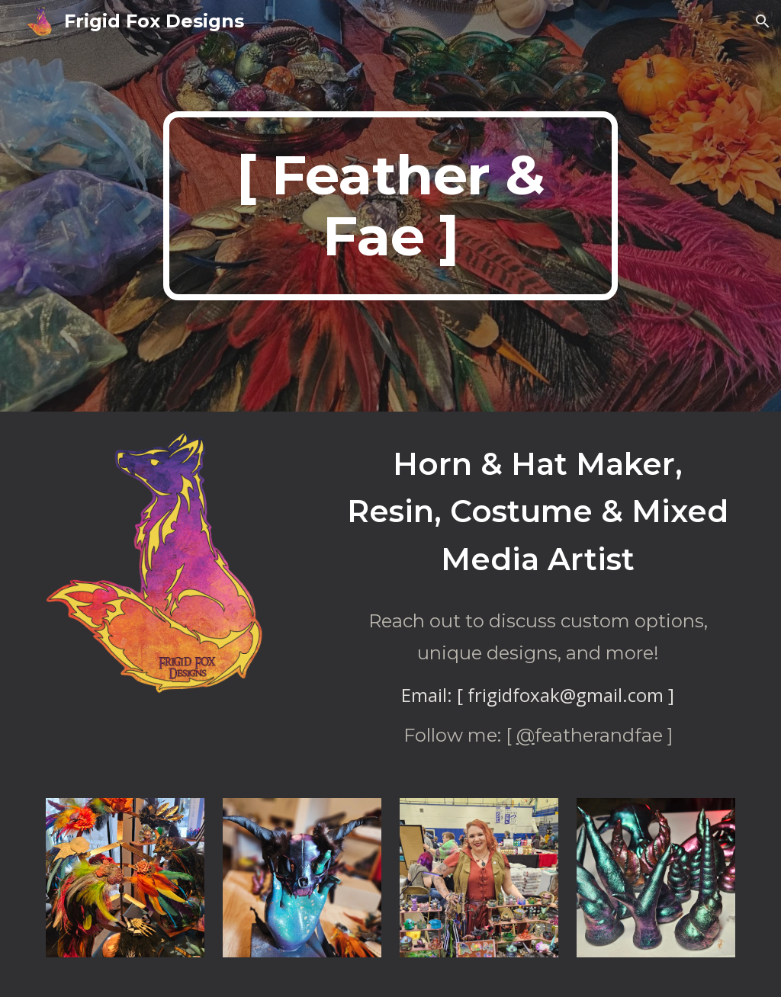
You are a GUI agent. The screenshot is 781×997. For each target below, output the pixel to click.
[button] (762, 21)
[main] (390, 205)
